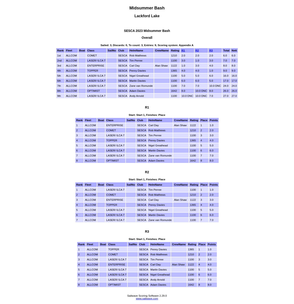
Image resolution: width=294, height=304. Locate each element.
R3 (211, 50)
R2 (197, 50)
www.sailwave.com (147, 298)
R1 (183, 50)
